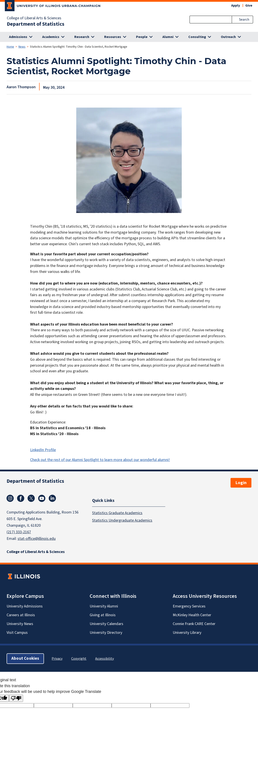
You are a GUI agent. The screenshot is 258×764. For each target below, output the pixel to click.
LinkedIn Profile (43, 450)
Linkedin (52, 498)
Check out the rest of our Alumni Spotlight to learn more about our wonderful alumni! (100, 460)
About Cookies (25, 658)
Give (248, 5)
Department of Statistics (35, 24)
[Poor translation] (16, 698)
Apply (235, 5)
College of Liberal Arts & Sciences (34, 18)
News (21, 47)
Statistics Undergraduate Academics (122, 520)
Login (241, 483)
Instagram (10, 498)
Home (10, 47)
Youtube (42, 498)
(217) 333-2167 (19, 532)
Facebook (20, 498)
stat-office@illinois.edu (37, 538)
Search (244, 19)
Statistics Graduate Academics (117, 513)
